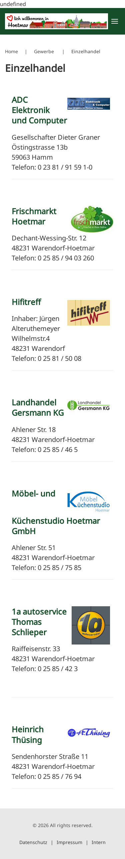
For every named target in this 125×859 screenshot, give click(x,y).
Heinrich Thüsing (28, 734)
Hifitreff (26, 301)
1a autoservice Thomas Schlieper (39, 622)
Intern (99, 842)
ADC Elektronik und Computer (39, 110)
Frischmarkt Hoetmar (34, 216)
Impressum (69, 842)
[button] (114, 21)
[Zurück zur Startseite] (56, 21)
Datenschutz (33, 842)
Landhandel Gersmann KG (38, 407)
